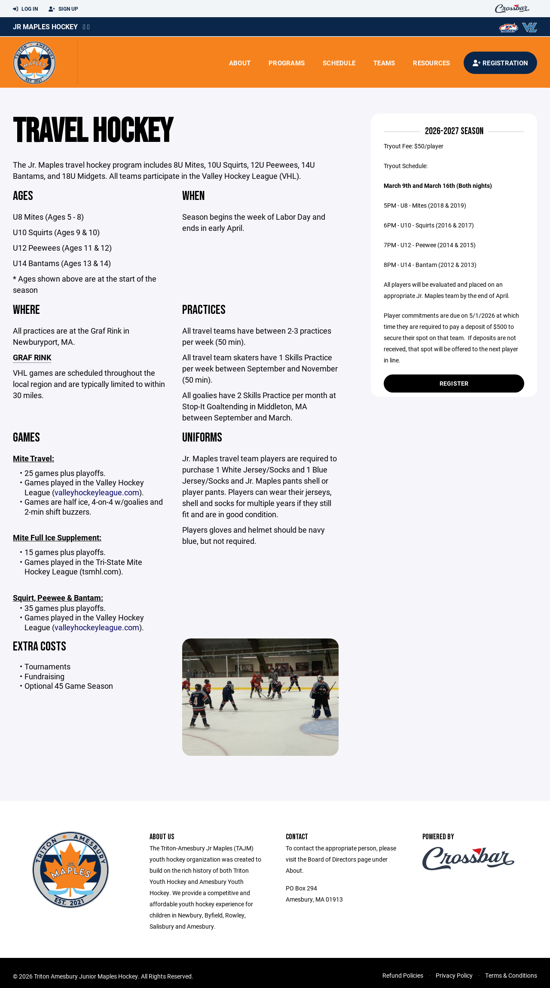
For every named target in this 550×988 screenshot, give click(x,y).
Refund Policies (402, 975)
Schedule (339, 62)
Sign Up (63, 9)
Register (454, 383)
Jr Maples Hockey (45, 26)
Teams (384, 62)
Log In (25, 9)
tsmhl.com (100, 571)
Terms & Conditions (511, 975)
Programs (287, 62)
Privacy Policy (454, 975)
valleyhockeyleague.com (97, 492)
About (240, 62)
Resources (431, 62)
